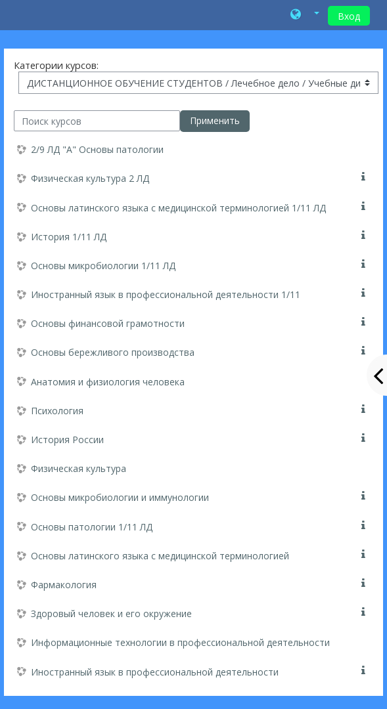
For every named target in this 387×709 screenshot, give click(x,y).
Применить (215, 120)
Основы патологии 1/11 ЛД (91, 527)
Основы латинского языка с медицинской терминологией (160, 555)
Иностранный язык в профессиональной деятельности (155, 672)
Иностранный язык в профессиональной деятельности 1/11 (165, 294)
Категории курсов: (56, 65)
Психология (57, 410)
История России (67, 439)
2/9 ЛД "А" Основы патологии (97, 149)
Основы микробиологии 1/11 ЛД (103, 265)
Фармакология (64, 584)
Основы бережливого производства (112, 352)
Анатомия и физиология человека (108, 382)
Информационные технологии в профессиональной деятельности (180, 642)
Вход (349, 16)
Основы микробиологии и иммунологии (120, 497)
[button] (304, 15)
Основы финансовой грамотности (108, 323)
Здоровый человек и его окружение (111, 613)
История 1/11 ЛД (68, 236)
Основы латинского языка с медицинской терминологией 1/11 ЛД (178, 208)
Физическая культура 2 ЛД (90, 178)
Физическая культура (78, 468)
